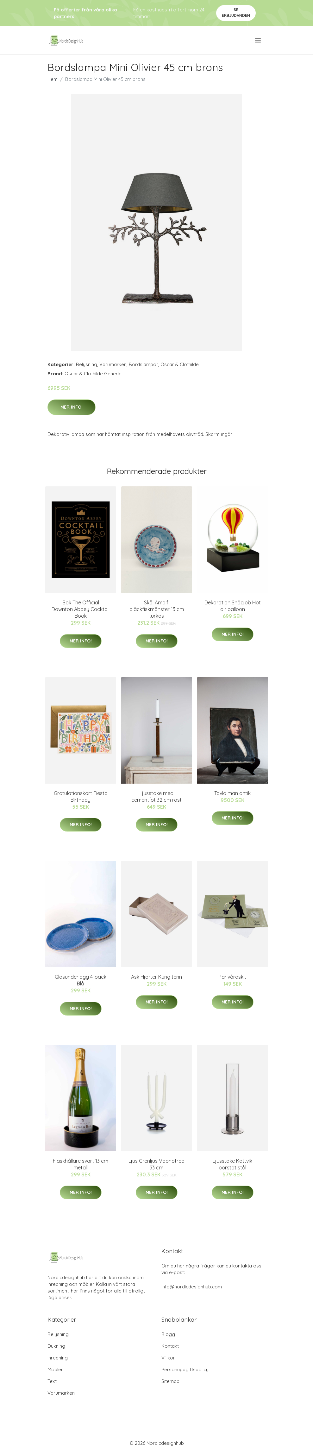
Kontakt (170, 1346)
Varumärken (113, 364)
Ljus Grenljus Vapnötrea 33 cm (156, 1164)
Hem (52, 79)
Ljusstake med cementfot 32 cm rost (156, 796)
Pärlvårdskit (232, 977)
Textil (53, 1381)
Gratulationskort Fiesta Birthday (81, 796)
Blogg (168, 1334)
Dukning (56, 1346)
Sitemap (170, 1381)
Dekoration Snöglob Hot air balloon (232, 605)
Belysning (86, 364)
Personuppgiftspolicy (185, 1369)
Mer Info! (71, 407)
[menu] (258, 40)
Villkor (168, 1358)
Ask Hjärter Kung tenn (156, 977)
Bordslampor (143, 364)
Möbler (55, 1369)
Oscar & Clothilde (179, 364)
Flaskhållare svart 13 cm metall (80, 1164)
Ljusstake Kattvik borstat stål (232, 1164)
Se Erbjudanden (236, 12)
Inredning (57, 1358)
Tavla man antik (232, 793)
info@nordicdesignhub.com (191, 1287)
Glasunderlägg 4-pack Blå (80, 980)
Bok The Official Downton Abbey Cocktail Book (81, 609)
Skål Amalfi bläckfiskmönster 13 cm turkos (156, 609)
